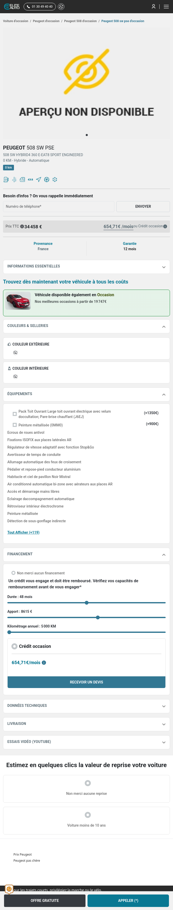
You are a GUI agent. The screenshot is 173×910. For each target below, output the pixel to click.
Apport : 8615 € (19, 611)
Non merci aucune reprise (86, 794)
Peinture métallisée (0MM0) (41, 425)
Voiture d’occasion (17, 21)
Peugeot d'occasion (47, 21)
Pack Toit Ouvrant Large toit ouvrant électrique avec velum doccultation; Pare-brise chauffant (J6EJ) (65, 414)
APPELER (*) (128, 901)
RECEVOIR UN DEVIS (86, 682)
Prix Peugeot (22, 854)
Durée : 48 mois (19, 597)
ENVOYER (143, 206)
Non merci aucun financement (41, 573)
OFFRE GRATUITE (45, 901)
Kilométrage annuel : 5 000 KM (31, 626)
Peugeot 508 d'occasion (81, 21)
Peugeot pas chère (26, 860)
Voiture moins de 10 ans (86, 825)
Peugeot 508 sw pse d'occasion (122, 21)
